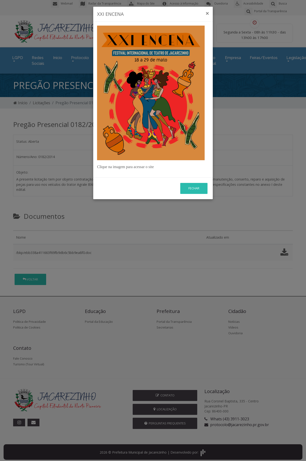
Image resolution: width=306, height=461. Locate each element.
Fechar (193, 188)
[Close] (207, 13)
